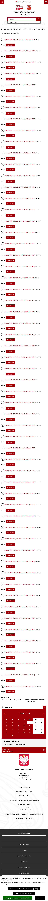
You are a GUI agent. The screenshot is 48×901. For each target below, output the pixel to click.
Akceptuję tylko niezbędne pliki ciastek (17, 898)
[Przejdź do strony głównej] (24, 10)
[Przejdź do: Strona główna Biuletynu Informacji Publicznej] (2, 29)
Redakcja (24, 850)
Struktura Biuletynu (24, 844)
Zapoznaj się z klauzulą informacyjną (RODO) (24, 889)
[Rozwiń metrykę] (10, 45)
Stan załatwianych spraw (24, 833)
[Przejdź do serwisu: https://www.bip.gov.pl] (24, 2)
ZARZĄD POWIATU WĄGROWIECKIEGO (14, 29)
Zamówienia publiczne (24, 839)
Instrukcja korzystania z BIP (24, 856)
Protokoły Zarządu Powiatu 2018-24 (35, 29)
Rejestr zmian (24, 861)
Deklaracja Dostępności (24, 867)
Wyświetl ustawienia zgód (24, 893)
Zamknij (40, 898)
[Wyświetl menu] (46, 2)
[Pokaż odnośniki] (2, 2)
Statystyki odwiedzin (24, 873)
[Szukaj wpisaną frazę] (38, 19)
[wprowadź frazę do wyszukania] (21, 19)
